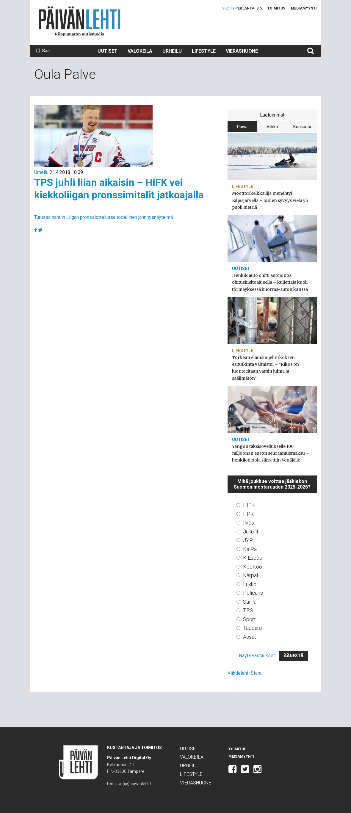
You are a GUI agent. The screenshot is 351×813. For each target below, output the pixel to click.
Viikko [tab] (272, 126)
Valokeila (140, 51)
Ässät (249, 637)
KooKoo (252, 567)
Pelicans (253, 593)
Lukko (249, 584)
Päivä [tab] (242, 126)
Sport (249, 619)
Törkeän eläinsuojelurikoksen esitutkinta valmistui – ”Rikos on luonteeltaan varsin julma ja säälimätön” (265, 368)
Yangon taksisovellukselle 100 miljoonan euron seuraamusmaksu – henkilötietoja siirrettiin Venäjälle (270, 453)
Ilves (248, 522)
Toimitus (276, 8)
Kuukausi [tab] (302, 126)
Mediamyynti (304, 8)
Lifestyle (204, 51)
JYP (248, 540)
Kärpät (250, 575)
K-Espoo (252, 558)
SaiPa (249, 602)
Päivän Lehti (79, 21)
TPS (248, 610)
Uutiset (107, 51)
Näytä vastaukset (257, 655)
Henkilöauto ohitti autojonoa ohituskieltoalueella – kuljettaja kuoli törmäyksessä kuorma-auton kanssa (270, 282)
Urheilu (172, 51)
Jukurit (250, 531)
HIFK (249, 505)
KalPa (250, 549)
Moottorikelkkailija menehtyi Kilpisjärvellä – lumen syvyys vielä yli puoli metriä (270, 200)
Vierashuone (242, 51)
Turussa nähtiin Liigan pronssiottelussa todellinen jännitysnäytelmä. (104, 217)
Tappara (252, 628)
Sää (43, 51)
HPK (248, 514)
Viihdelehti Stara (244, 673)
